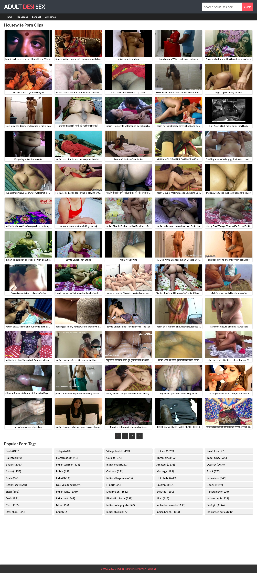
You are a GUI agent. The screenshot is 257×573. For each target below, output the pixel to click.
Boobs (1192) (215, 484)
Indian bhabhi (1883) (168, 511)
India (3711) (63, 478)
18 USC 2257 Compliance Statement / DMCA (123, 568)
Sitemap (152, 568)
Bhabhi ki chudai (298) (119, 498)
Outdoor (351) (114, 471)
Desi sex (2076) (216, 464)
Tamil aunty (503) (217, 457)
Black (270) (213, 471)
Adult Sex (24, 6)
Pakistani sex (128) (218, 491)
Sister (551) (12, 491)
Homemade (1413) (67, 457)
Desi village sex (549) (68, 484)
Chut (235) (62, 511)
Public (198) (63, 471)
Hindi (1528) (113, 484)
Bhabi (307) (12, 451)
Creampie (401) (165, 484)
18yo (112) (162, 498)
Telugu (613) (63, 451)
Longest (36, 16)
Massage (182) (165, 471)
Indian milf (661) (65, 498)
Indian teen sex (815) (68, 464)
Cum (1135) (12, 505)
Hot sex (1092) (165, 451)
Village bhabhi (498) (118, 451)
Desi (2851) (12, 498)
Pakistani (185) (14, 457)
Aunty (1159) (13, 471)
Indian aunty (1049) (67, 491)
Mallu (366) (12, 478)
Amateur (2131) (165, 464)
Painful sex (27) (215, 451)
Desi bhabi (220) (15, 511)
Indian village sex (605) (119, 478)
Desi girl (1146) (216, 505)
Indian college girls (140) (120, 505)
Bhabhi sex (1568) (16, 484)
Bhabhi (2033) (14, 464)
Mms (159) (62, 505)
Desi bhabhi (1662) (117, 491)
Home (9, 16)
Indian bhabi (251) (116, 464)
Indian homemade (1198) (170, 505)
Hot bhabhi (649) (166, 478)
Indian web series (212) (220, 511)
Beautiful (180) (165, 491)
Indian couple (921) (218, 498)
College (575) (114, 457)
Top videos (22, 16)
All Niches (50, 16)
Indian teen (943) (216, 478)
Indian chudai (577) (117, 511)
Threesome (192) (166, 457)
